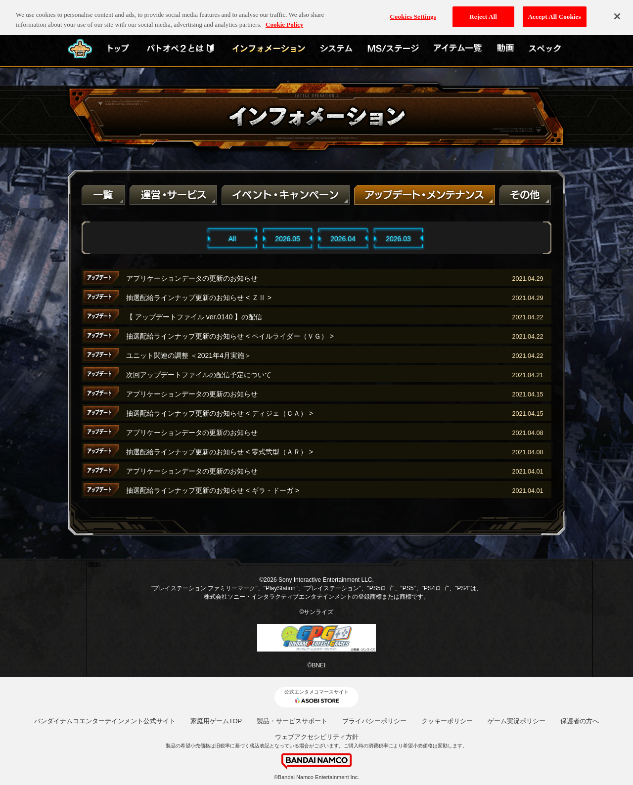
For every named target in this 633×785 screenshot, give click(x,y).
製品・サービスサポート (292, 721)
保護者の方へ (579, 721)
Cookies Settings (413, 11)
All (232, 239)
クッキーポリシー (447, 721)
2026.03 (398, 239)
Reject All (483, 11)
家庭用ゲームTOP (216, 721)
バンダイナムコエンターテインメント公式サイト (105, 721)
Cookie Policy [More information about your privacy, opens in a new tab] (284, 19)
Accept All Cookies (554, 11)
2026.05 (287, 239)
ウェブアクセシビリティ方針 (317, 737)
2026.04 (343, 239)
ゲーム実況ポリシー (516, 721)
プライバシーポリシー (374, 721)
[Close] (617, 11)
